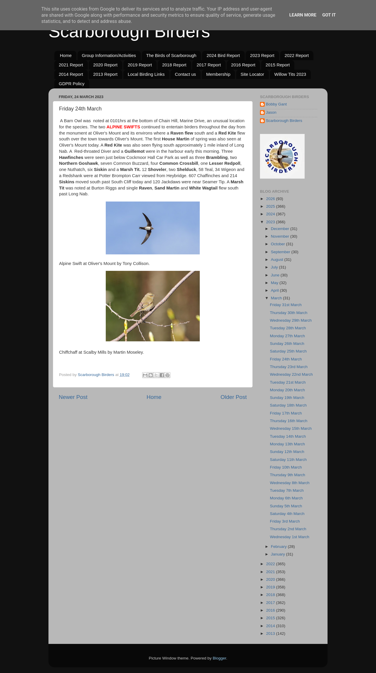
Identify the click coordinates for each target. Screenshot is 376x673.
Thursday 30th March (289, 313)
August (277, 259)
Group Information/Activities (109, 55)
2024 (271, 214)
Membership (218, 74)
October (278, 244)
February (279, 546)
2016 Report (243, 64)
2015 (271, 618)
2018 (271, 595)
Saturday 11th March (288, 459)
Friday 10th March (286, 467)
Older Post (234, 397)
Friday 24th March (286, 359)
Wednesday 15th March (291, 428)
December (280, 228)
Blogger (219, 658)
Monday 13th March (287, 444)
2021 (271, 572)
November (280, 236)
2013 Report (105, 74)
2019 (271, 587)
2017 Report (209, 64)
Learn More (302, 15)
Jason (271, 112)
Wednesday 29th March (291, 320)
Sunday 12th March (287, 451)
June (276, 275)
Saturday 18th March (288, 405)
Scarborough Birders (129, 31)
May (275, 283)
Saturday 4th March (287, 513)
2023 (271, 222)
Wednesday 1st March (289, 537)
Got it (329, 15)
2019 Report (140, 64)
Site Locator (252, 74)
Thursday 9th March (287, 475)
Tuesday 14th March (288, 436)
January (278, 554)
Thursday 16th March (289, 421)
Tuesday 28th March (288, 328)
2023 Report (262, 55)
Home (66, 55)
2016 (271, 610)
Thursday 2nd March (288, 529)
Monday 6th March (286, 498)
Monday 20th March (287, 390)
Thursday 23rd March (289, 367)
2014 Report (71, 74)
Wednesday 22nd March (291, 374)
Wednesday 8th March (290, 483)
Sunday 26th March (287, 343)
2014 (271, 626)
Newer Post (73, 397)
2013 (271, 633)
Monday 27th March (287, 336)
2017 (271, 602)
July (275, 267)
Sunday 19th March (287, 397)
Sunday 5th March (286, 506)
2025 (271, 206)
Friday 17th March (286, 413)
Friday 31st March (286, 305)
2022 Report (297, 55)
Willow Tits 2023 (290, 74)
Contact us (185, 74)
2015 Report (278, 64)
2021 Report (71, 64)
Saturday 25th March (288, 351)
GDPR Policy (72, 83)
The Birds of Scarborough (171, 55)
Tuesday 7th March (287, 490)
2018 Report (174, 64)
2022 (271, 564)
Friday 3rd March (285, 521)
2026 (271, 199)
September (281, 252)
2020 (271, 579)
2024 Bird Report (223, 55)
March (277, 298)
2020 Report (105, 64)
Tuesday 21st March (288, 382)
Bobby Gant (276, 104)
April (275, 290)
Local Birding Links (146, 74)
